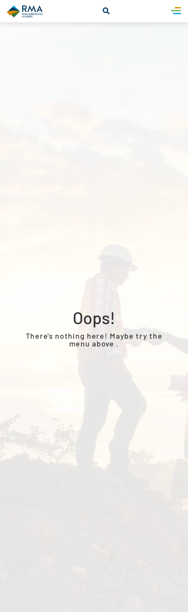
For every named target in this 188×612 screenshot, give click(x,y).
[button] (106, 11)
